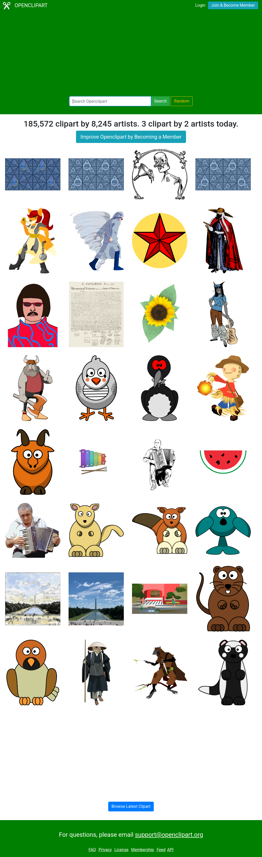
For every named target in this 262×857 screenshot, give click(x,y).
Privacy (105, 849)
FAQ (92, 849)
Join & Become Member (233, 5)
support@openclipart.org (169, 834)
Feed (161, 849)
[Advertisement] (131, 54)
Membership (142, 849)
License (121, 849)
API (170, 849)
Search (160, 101)
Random (181, 101)
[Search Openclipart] (110, 101)
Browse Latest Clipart (131, 806)
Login (200, 5)
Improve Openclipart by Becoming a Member (130, 137)
